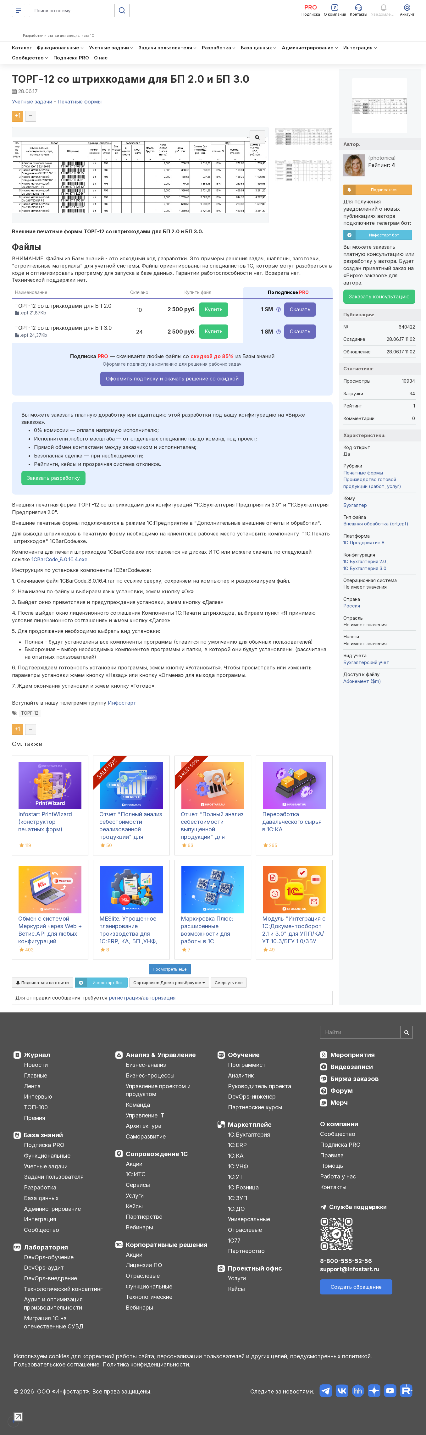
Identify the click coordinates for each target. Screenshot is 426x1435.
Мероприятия (352, 1055)
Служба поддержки (358, 1207)
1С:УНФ (238, 1166)
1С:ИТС (136, 1174)
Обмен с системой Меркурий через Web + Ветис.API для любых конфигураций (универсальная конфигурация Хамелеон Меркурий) (50, 941)
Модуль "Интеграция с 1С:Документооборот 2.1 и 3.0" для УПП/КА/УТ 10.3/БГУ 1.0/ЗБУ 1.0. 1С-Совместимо (293, 933)
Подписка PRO (44, 1145)
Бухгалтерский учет (366, 662)
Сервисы (138, 1185)
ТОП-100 (36, 1107)
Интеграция (40, 1219)
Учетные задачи (46, 1166)
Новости (36, 1064)
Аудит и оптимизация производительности (53, 1303)
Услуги (135, 1195)
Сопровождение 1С (157, 1154)
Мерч (339, 1102)
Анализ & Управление (161, 1055)
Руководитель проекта (259, 1086)
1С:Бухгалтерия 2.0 (365, 561)
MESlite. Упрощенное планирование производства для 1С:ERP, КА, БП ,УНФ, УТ (128, 933)
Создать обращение (356, 1287)
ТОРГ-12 (29, 713)
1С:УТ (235, 1176)
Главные (35, 1075)
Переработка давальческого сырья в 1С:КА (292, 822)
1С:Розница (243, 1187)
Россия (351, 606)
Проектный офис (255, 1268)
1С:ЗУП (237, 1198)
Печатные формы (363, 473)
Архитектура (143, 1125)
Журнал (37, 1055)
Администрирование (52, 1208)
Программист (247, 1064)
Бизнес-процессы (150, 1075)
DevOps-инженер (252, 1096)
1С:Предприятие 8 (364, 543)
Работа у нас (338, 1176)
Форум (341, 1090)
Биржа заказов (354, 1079)
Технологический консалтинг (63, 1289)
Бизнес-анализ (146, 1064)
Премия (34, 1118)
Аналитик (241, 1075)
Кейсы (134, 1206)
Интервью (38, 1096)
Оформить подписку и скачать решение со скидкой (172, 378)
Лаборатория (46, 1247)
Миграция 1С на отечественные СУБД (54, 1322)
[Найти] (406, 1032)
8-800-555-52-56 (346, 1261)
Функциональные (47, 1155)
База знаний (43, 1135)
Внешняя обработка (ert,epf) (375, 524)
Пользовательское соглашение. (57, 1364)
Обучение (244, 1055)
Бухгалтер (355, 505)
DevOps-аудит (44, 1267)
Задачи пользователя (54, 1176)
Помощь (331, 1165)
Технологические (149, 1297)
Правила (332, 1155)
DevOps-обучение (49, 1257)
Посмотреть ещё (170, 969)
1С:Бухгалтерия (249, 1134)
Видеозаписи (351, 1067)
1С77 (234, 1240)
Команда (138, 1104)
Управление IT (145, 1115)
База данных (41, 1198)
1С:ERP (237, 1145)
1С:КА (236, 1155)
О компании (339, 1124)
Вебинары (139, 1227)
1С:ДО (236, 1208)
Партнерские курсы (255, 1107)
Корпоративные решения (166, 1245)
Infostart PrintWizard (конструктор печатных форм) (45, 822)
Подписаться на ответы (42, 982)
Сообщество (41, 1230)
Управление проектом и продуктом (158, 1090)
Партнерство (144, 1216)
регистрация (125, 998)
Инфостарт (122, 703)
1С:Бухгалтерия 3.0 (364, 568)
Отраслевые (143, 1275)
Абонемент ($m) (362, 681)
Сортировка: (169, 982)
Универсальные (249, 1219)
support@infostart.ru (349, 1269)
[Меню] (18, 10)
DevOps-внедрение (50, 1278)
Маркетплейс (250, 1124)
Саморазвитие (146, 1136)
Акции (134, 1164)
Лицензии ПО (144, 1265)
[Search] (366, 1032)
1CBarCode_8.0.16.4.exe (59, 559)
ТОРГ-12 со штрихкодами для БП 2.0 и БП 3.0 (131, 79)
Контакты (333, 1187)
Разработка (40, 1187)
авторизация (159, 998)
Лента (32, 1086)
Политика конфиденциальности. (146, 1364)
